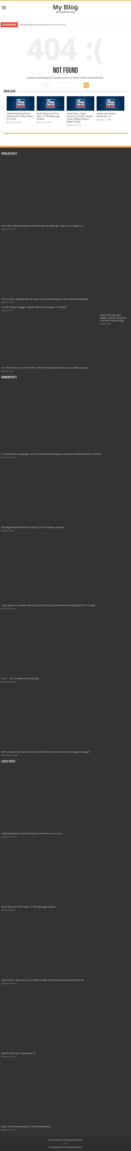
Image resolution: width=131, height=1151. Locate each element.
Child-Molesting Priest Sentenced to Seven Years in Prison (42, 25)
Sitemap (78, 1140)
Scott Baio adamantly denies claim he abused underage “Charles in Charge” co (42, 225)
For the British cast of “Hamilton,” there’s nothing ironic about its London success (44, 367)
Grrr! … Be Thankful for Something (20, 678)
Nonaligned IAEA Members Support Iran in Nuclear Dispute (32, 527)
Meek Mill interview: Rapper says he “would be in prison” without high (113, 318)
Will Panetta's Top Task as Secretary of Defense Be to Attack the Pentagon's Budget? (45, 752)
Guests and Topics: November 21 (106, 115)
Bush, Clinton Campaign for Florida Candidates (25, 1126)
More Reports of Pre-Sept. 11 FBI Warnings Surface (48, 116)
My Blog (65, 7)
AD (60, 1140)
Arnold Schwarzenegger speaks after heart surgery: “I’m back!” (34, 307)
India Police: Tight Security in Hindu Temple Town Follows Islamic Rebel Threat (80, 117)
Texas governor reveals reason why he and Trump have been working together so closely (48, 605)
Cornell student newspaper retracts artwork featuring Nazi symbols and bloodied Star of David (51, 454)
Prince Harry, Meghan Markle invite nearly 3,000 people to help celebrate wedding (44, 299)
